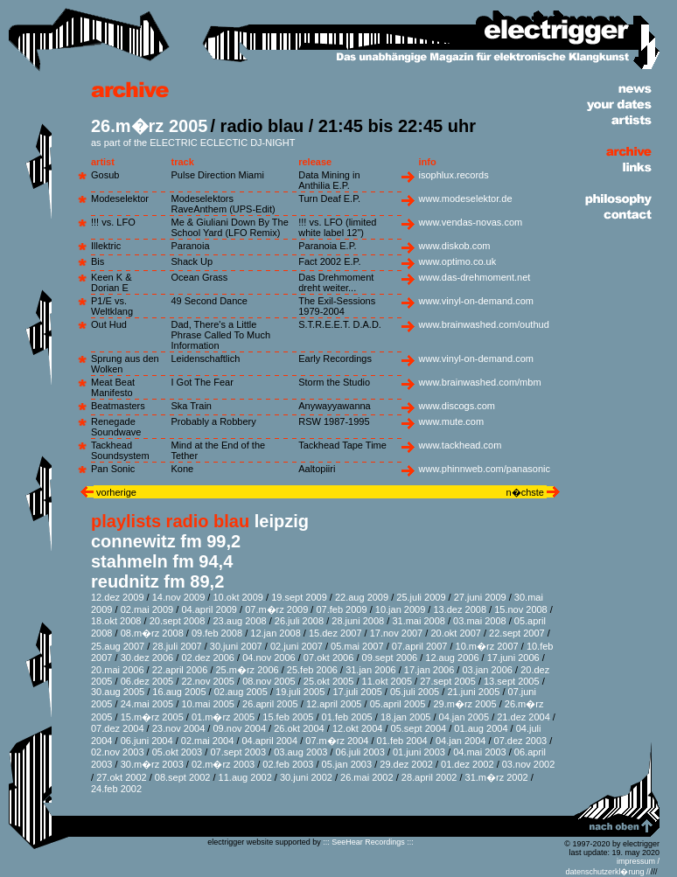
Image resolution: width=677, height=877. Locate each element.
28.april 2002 (429, 777)
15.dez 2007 (335, 633)
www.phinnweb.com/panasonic (484, 468)
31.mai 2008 (418, 621)
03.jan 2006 (487, 670)
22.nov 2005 (207, 681)
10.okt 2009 (238, 597)
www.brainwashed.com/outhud (484, 324)
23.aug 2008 (239, 621)
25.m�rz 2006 (247, 670)
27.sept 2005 (448, 681)
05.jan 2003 (347, 764)
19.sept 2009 (299, 597)
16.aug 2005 (179, 691)
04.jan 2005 (464, 717)
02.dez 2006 (207, 657)
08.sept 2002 (183, 777)
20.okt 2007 (455, 633)
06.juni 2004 (147, 740)
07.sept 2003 (238, 752)
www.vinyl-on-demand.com (476, 301)
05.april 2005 (398, 704)
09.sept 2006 (390, 657)
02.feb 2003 (287, 764)
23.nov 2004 (179, 728)
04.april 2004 (270, 740)
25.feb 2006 (312, 670)
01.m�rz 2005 (223, 717)
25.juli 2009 (420, 597)
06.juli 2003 (360, 752)
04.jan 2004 (461, 740)
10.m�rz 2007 (487, 646)
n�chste (526, 492)
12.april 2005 (334, 704)
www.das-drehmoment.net (475, 277)
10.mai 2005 (207, 704)
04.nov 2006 (269, 657)
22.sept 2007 (517, 633)
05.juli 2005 (414, 691)
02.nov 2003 (117, 752)
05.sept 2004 (419, 728)
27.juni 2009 (480, 597)
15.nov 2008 (521, 609)
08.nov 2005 (269, 681)
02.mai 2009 (147, 609)
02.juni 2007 (296, 646)
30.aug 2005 (117, 691)
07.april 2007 (420, 646)
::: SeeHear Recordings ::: (368, 842)
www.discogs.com (457, 405)
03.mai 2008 (479, 621)
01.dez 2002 (467, 764)
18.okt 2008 (116, 621)
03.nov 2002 (528, 764)
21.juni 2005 (473, 691)
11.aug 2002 (245, 777)
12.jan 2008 (275, 633)
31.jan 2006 (370, 670)
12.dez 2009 (117, 597)
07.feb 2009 (341, 609)
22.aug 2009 (361, 597)
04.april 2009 (209, 609)
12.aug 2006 (451, 657)
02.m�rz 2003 (223, 764)
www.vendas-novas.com (471, 222)
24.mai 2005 (147, 704)
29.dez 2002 (406, 764)
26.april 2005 (270, 704)
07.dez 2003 (521, 740)
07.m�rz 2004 (336, 740)
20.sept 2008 (178, 621)
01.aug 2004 (480, 728)
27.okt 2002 (121, 777)
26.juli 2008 (299, 621)
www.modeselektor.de (466, 198)
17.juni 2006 (513, 657)
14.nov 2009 (179, 597)
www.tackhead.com (460, 445)
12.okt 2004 (357, 728)
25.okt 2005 (329, 681)
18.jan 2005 (405, 717)
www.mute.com (452, 421)
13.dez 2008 (459, 609)
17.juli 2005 (356, 691)
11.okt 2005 (387, 681)
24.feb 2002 (116, 788)
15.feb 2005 (287, 717)
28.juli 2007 (176, 646)
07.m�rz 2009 (276, 609)
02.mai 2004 (207, 740)
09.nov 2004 (239, 728)
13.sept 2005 (512, 681)
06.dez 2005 (147, 681)
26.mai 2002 (367, 777)
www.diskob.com (455, 245)
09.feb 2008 (217, 633)
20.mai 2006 (117, 670)
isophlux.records (454, 175)
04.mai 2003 (479, 752)
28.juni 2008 (358, 621)
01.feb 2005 (347, 717)
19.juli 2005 (300, 691)
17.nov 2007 (396, 633)
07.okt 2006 (329, 657)
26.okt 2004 (299, 728)
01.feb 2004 (402, 740)
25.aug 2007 (117, 646)
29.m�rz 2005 (464, 704)
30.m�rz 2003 (152, 764)
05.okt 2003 (177, 752)
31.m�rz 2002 (496, 777)
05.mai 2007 (357, 646)
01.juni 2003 (419, 752)
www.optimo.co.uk (458, 261)
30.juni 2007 (236, 646)
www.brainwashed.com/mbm (480, 382)
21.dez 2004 (523, 717)
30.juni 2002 (306, 777)
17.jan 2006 (429, 670)
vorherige (115, 492)
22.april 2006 (180, 670)
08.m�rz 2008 (152, 633)
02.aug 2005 (241, 691)
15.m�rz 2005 (152, 717)
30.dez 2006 (147, 657)
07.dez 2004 (117, 728)
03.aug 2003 (300, 752)
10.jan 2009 (400, 609)
